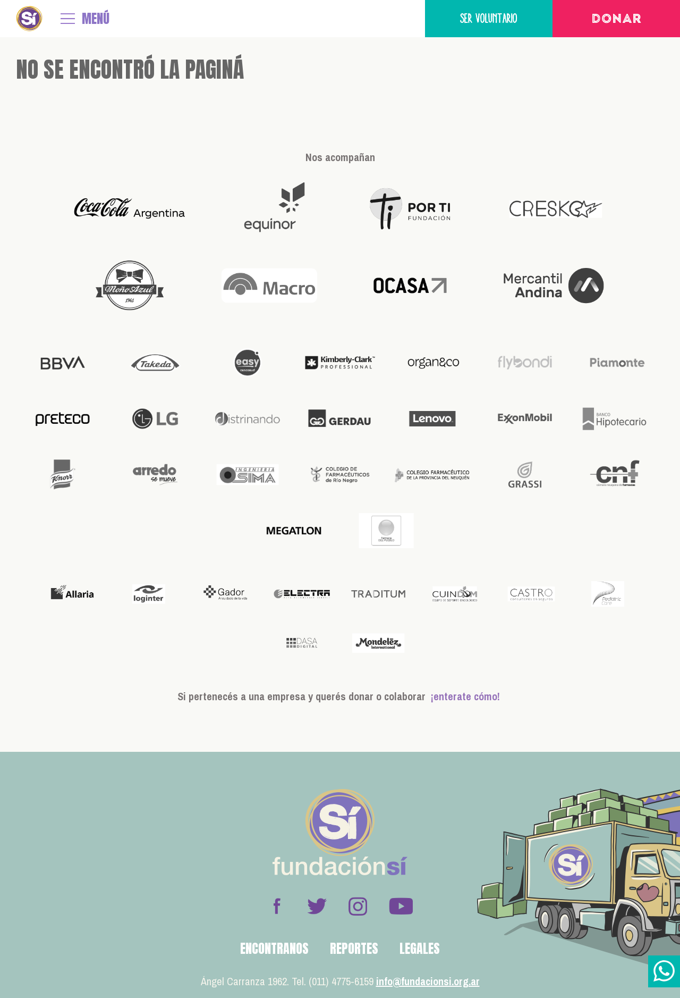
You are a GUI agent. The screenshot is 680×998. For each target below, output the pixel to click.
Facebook (276, 906)
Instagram (357, 906)
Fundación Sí (29, 18)
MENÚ (95, 19)
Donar (616, 19)
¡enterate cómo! (465, 696)
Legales (420, 948)
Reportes (354, 948)
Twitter (317, 906)
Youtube (400, 906)
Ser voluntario (488, 18)
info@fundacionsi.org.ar (428, 981)
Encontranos (274, 948)
